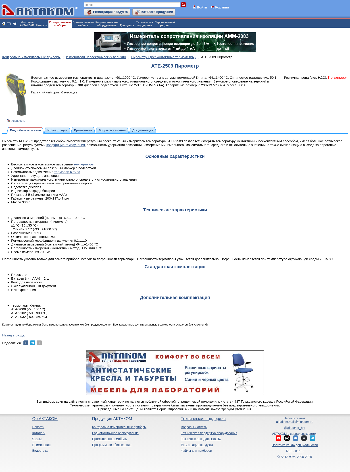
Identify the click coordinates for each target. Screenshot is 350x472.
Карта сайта (294, 451)
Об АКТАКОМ (44, 418)
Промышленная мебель (109, 439)
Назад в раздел (14, 335)
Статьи (37, 439)
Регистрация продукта (110, 12)
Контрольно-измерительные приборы (119, 427)
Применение (41, 445)
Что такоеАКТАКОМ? (27, 24)
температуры (84, 164)
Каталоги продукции (157, 12)
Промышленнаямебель (83, 24)
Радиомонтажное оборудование (115, 433)
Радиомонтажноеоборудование (107, 24)
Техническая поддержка (203, 418)
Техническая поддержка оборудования (209, 433)
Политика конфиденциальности (295, 445)
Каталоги (38, 433)
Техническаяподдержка (144, 24)
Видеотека (40, 450)
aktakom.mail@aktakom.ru (294, 422)
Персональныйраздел (165, 24)
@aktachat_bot (294, 428)
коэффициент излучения (65, 145)
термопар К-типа (67, 172)
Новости (42, 25)
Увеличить (18, 120)
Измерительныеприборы (60, 24)
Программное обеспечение (111, 445)
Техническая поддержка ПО (201, 439)
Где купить (127, 25)
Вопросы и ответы (194, 427)
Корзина (222, 7)
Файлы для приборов (196, 450)
